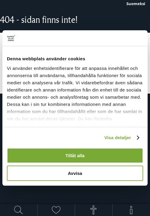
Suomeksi (135, 3)
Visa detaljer (117, 137)
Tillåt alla (75, 155)
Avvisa (75, 173)
